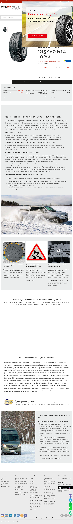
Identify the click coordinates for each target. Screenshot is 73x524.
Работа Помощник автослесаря (34, 508)
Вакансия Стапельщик (49, 501)
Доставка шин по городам (50, 484)
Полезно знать (47, 486)
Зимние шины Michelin (43, 61)
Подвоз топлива (19, 489)
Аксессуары (4, 484)
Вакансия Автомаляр (35, 492)
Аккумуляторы (4, 483)
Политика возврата (34, 484)
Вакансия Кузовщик (49, 503)
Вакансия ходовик (48, 504)
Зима (68, 92)
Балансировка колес (20, 494)
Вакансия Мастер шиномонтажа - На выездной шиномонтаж (49, 494)
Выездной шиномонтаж (21, 478)
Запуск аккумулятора (20, 491)
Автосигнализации (6, 3)
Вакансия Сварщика (49, 496)
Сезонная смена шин (20, 481)
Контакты (32, 483)
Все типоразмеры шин (49, 483)
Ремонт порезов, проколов (21, 492)
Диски (2, 479)
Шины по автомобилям (49, 481)
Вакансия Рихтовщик (35, 497)
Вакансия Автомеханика (36, 495)
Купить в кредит (48, 479)
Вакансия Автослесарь (35, 494)
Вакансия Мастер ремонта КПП (36, 501)
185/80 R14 (20, 90)
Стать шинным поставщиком (33, 490)
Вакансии (32, 481)
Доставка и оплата (48, 478)
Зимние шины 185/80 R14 (54, 61)
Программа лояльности (49, 488)
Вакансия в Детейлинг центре (49, 499)
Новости (32, 479)
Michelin (21, 92)
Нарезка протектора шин (21, 483)
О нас (31, 478)
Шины (2, 478)
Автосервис (17, 3)
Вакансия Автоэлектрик (35, 498)
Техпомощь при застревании (19, 487)
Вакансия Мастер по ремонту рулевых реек (35, 504)
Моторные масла (5, 481)
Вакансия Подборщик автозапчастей (49, 490)
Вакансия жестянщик (35, 506)
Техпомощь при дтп (20, 484)
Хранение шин (18, 479)
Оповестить (68, 67)
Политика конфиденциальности (35, 487)
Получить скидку (37, 36)
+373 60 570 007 (16, 9)
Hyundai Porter (65, 97)
